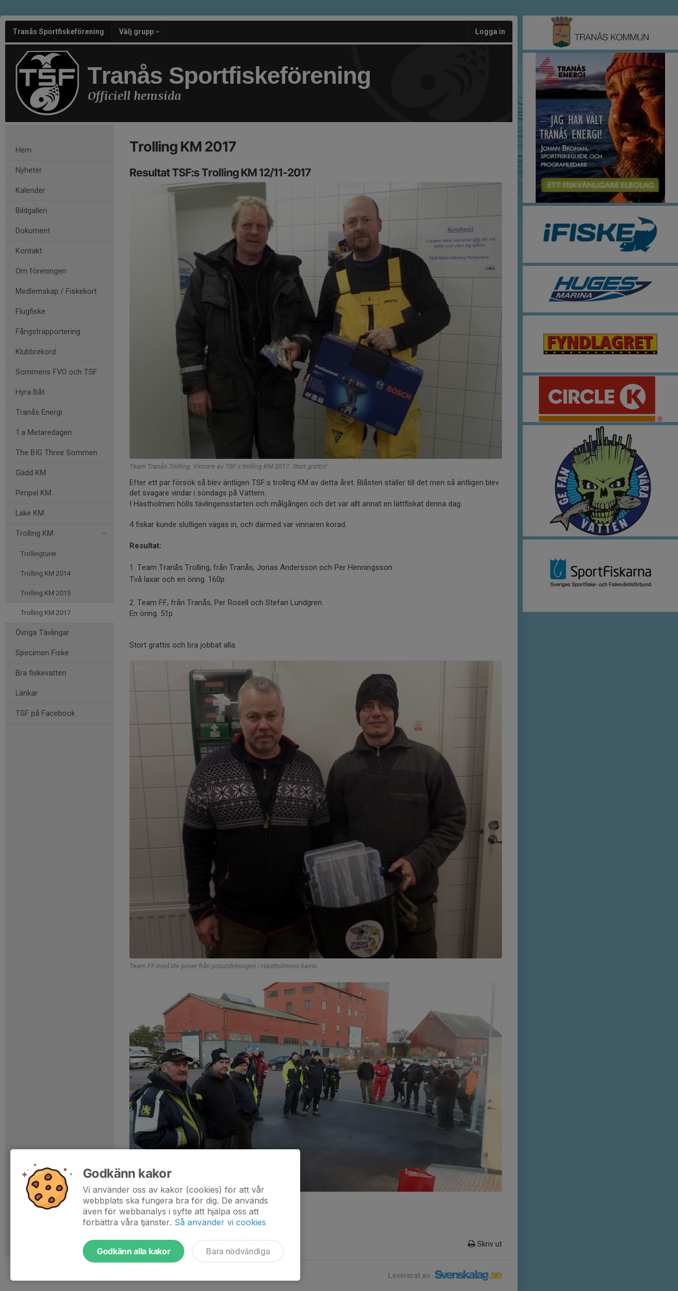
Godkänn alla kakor (133, 1251)
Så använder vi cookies (220, 1222)
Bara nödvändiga (238, 1251)
